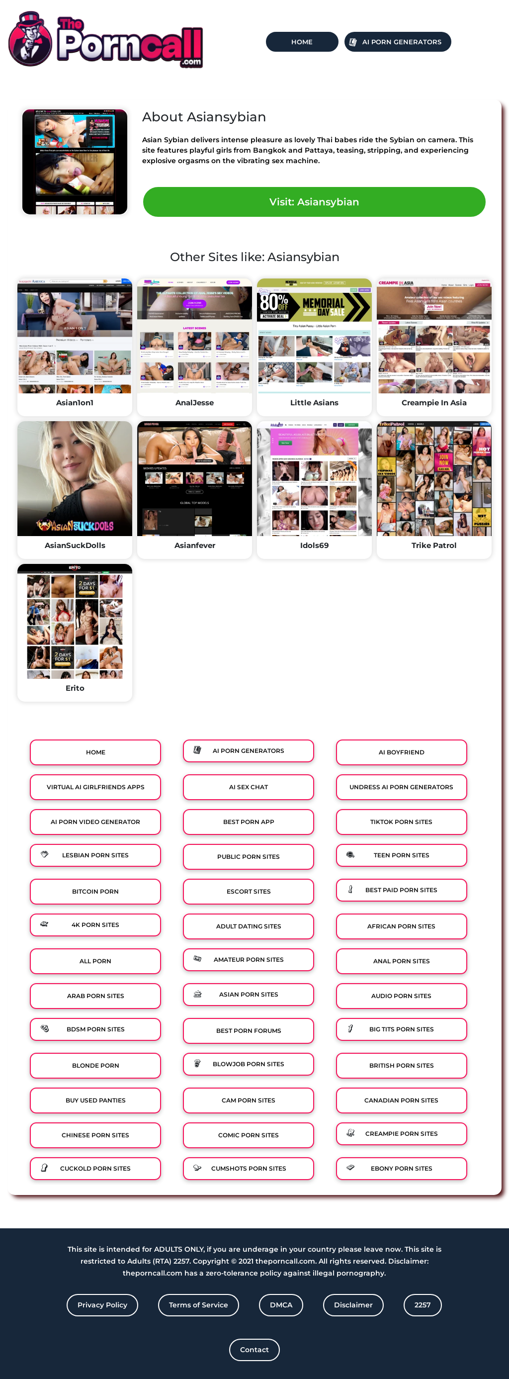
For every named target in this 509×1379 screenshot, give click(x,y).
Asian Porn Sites (248, 994)
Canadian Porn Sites (401, 1100)
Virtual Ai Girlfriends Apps (96, 787)
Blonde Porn (95, 1065)
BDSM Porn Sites (96, 1029)
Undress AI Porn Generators (401, 787)
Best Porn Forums (248, 1030)
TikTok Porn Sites (401, 822)
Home (302, 42)
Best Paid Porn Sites (401, 890)
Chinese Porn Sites (95, 1135)
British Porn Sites (401, 1065)
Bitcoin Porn (95, 891)
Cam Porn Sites (248, 1100)
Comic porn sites (248, 1135)
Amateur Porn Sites (249, 959)
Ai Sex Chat (248, 787)
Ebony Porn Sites (401, 1168)
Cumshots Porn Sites (248, 1168)
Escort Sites (249, 891)
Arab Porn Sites (95, 996)
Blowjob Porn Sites (248, 1064)
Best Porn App (248, 822)
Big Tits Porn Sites (401, 1029)
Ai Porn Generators (401, 42)
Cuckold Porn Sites (95, 1168)
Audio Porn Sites (401, 996)
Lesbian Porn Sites (95, 855)
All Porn (95, 961)
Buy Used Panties (96, 1100)
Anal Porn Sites (401, 961)
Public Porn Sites (248, 856)
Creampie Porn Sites (401, 1133)
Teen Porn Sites (401, 855)
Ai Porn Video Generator (95, 822)
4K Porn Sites (95, 924)
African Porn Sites (401, 926)
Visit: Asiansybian (314, 202)
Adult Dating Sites (248, 926)
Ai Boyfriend (401, 752)
